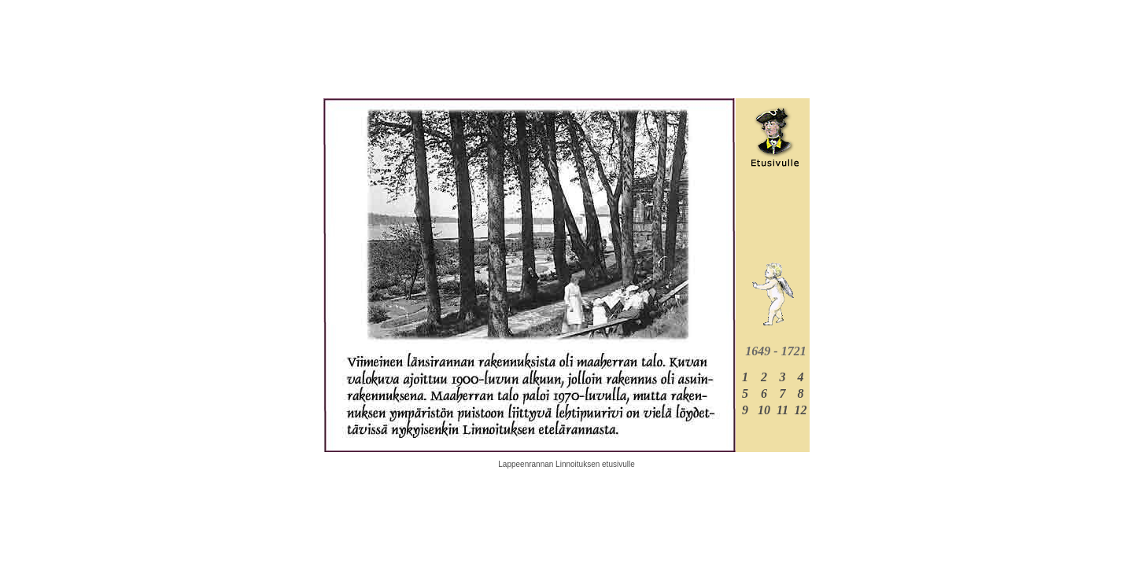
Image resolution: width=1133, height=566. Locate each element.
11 (782, 410)
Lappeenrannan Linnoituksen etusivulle (566, 464)
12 (801, 410)
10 (764, 410)
